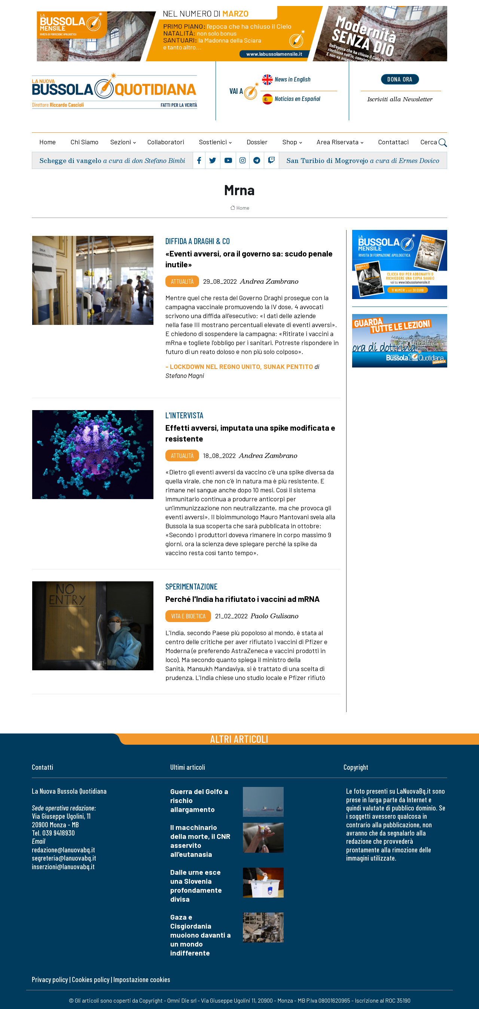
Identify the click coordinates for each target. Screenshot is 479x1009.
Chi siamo (84, 142)
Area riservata (338, 142)
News (291, 81)
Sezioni (120, 142)
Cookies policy (90, 977)
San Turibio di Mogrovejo (326, 160)
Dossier (257, 142)
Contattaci (393, 142)
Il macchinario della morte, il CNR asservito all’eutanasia (200, 839)
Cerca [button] (434, 143)
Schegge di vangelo (71, 160)
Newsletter (400, 99)
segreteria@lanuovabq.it (64, 856)
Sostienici (213, 142)
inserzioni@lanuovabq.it (63, 865)
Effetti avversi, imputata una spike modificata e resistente (251, 432)
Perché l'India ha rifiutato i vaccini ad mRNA (245, 597)
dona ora (400, 79)
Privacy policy (50, 977)
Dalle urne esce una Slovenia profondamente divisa (196, 884)
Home (47, 142)
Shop (290, 142)
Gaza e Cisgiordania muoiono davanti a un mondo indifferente (200, 933)
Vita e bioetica (188, 614)
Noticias (297, 98)
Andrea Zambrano (269, 280)
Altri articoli (239, 737)
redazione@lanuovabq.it (63, 848)
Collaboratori (165, 142)
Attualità (182, 280)
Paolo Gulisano (275, 614)
